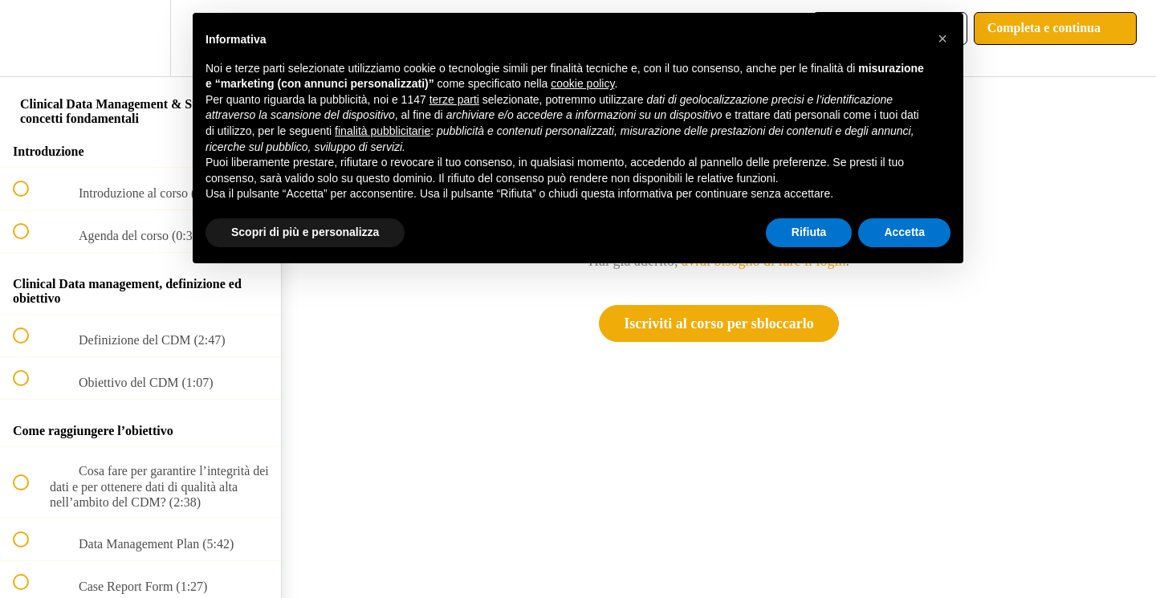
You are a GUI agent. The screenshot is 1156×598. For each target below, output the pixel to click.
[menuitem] (140, 38)
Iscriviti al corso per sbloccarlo (719, 323)
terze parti (454, 99)
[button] (29, 38)
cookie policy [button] (582, 83)
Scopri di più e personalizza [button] (305, 232)
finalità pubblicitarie (382, 130)
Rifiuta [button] (809, 232)
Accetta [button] (904, 232)
